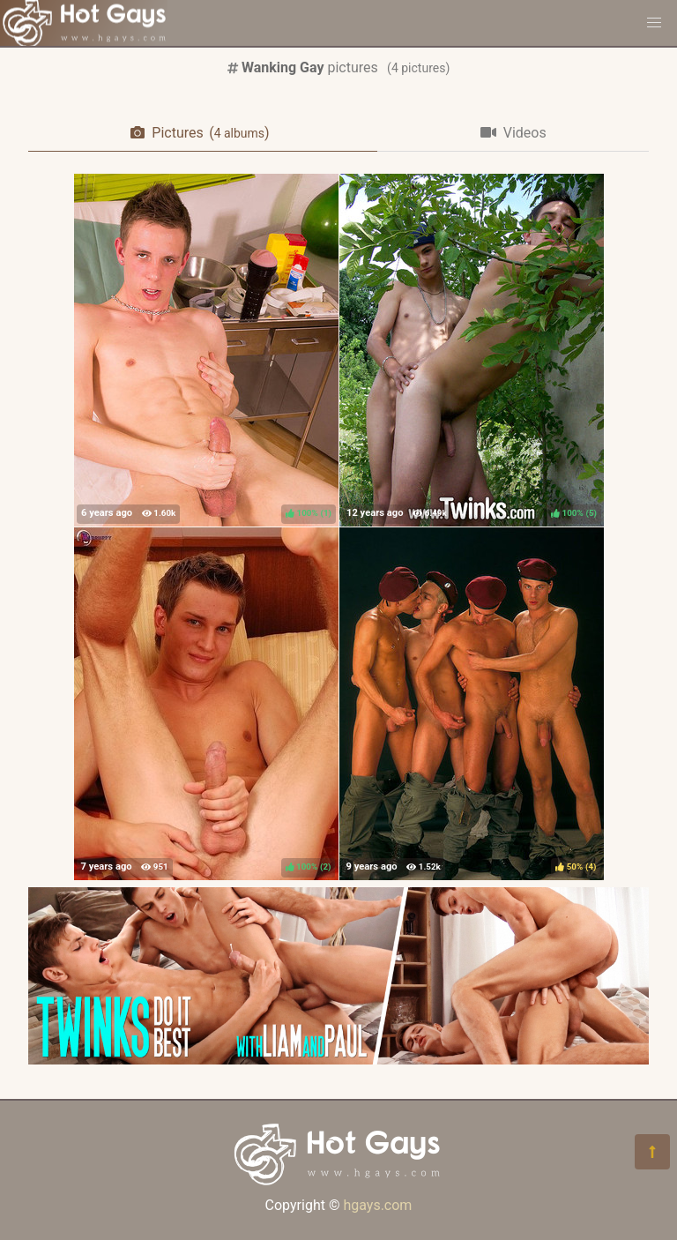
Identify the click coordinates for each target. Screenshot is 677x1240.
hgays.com (377, 1205)
